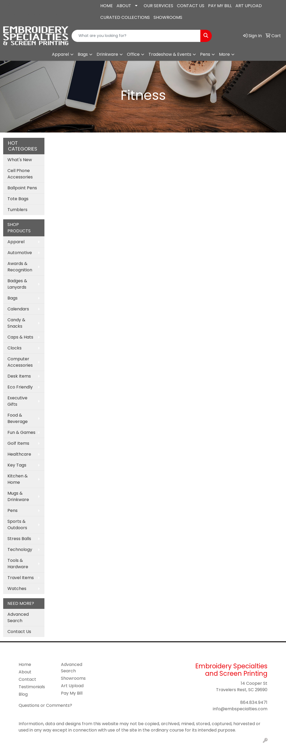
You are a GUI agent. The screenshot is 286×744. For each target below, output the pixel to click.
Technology (19, 549)
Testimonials (32, 687)
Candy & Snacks (16, 323)
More (224, 54)
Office (133, 54)
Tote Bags (17, 199)
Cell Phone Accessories (20, 174)
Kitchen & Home (17, 479)
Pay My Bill (71, 693)
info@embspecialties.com (36, 13)
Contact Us (19, 631)
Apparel (60, 54)
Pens (205, 54)
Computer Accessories (20, 362)
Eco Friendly (20, 387)
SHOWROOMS (168, 17)
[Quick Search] (136, 36)
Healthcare (19, 454)
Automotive (19, 253)
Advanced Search (18, 617)
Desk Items (19, 376)
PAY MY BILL (220, 6)
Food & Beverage (17, 418)
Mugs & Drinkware (18, 496)
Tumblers (17, 210)
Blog (23, 694)
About (25, 672)
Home (25, 664)
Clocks (14, 348)
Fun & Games (21, 432)
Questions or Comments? (45, 705)
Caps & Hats (20, 337)
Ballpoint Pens (22, 188)
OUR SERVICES (158, 6)
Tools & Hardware (17, 563)
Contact (27, 679)
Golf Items (18, 443)
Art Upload (72, 686)
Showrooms (73, 678)
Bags (83, 54)
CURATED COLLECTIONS (125, 17)
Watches (16, 588)
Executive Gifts (17, 401)
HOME (106, 6)
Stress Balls (19, 539)
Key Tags (16, 465)
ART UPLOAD (248, 6)
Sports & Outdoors (17, 524)
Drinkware (107, 54)
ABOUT (124, 6)
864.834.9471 (20, 4)
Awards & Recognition (19, 266)
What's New (19, 160)
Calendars (18, 309)
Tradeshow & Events (169, 54)
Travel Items (20, 578)
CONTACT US (190, 6)
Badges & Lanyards (17, 284)
